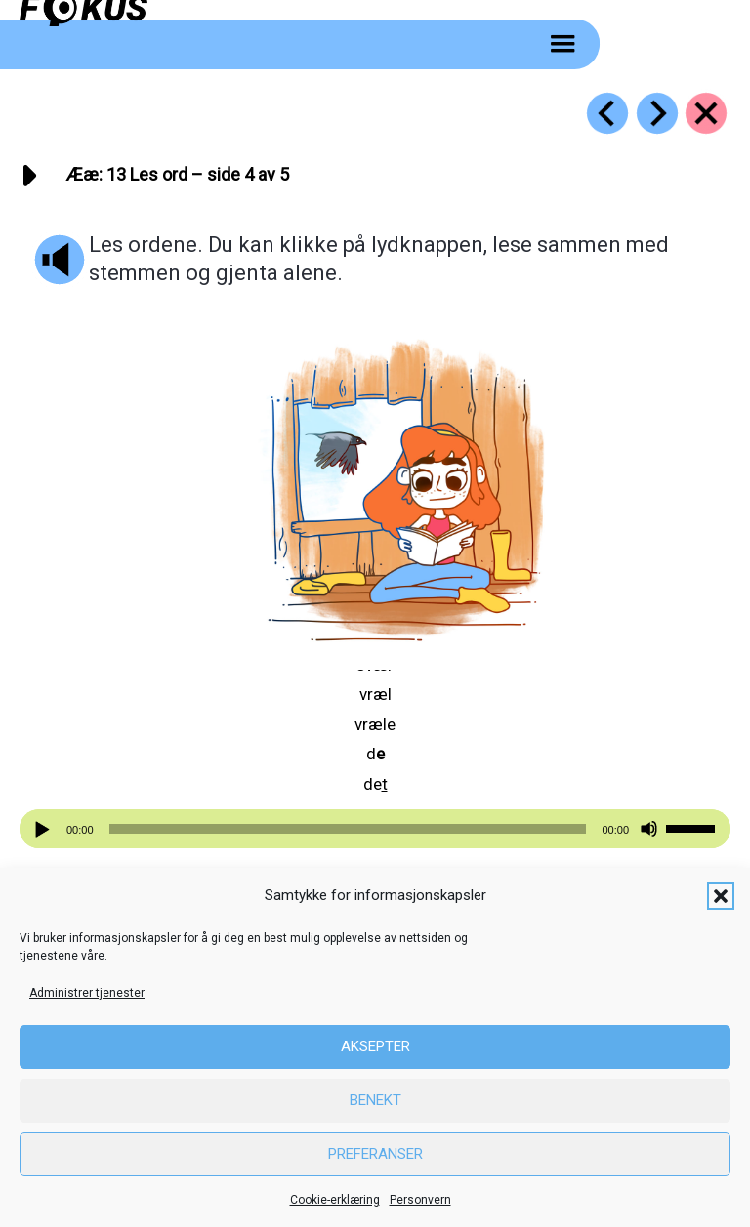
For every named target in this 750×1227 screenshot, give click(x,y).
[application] (375, 828)
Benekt (375, 1100)
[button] (720, 896)
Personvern (420, 1200)
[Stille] (649, 829)
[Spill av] (45, 829)
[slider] (348, 829)
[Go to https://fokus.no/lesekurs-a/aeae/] (706, 113)
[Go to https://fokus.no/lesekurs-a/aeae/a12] (607, 113)
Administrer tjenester (87, 993)
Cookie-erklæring (335, 1200)
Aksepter (375, 1046)
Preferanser (375, 1154)
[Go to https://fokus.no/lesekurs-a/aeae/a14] (657, 113)
